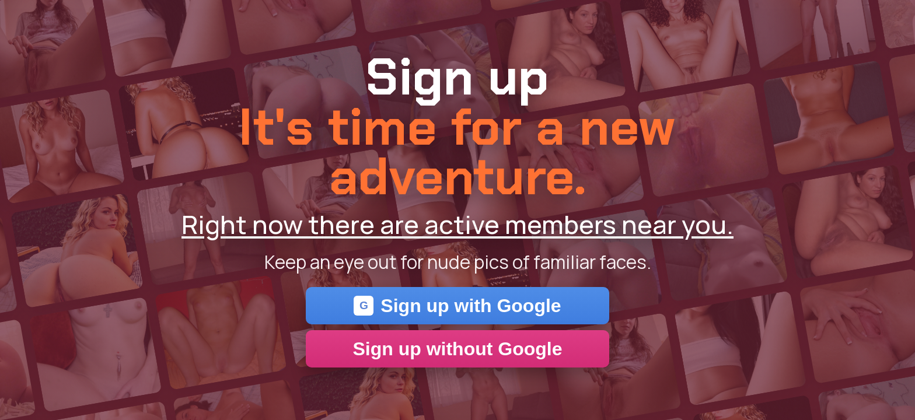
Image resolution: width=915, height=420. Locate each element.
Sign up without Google (457, 348)
